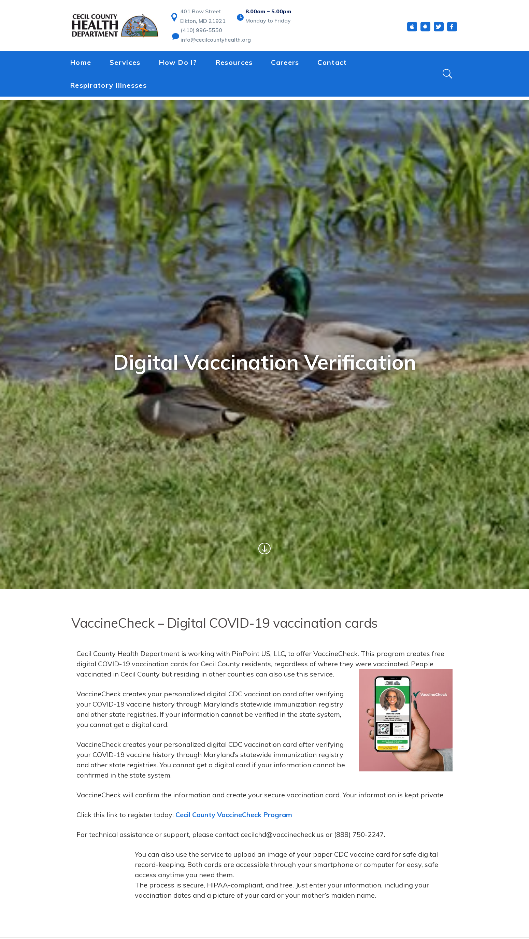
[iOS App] (412, 30)
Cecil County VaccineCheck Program (233, 814)
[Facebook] (452, 30)
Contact (332, 65)
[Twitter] (439, 30)
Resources (234, 65)
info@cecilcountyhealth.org (216, 43)
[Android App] (425, 30)
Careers (285, 65)
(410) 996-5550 (201, 33)
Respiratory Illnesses (108, 88)
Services (125, 65)
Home (80, 65)
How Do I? (178, 65)
